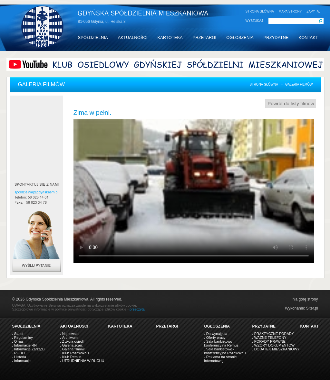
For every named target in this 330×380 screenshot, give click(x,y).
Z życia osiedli (73, 341)
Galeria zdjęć (72, 345)
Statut (19, 334)
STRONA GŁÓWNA (260, 11)
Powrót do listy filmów (290, 103)
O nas (19, 341)
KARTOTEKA (169, 37)
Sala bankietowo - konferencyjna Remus (221, 343)
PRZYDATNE (276, 37)
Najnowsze (71, 334)
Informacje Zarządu (29, 349)
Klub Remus (72, 357)
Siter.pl (312, 308)
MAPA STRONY (290, 11)
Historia (20, 357)
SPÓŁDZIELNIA (93, 37)
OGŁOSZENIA (240, 37)
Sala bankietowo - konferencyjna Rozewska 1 (225, 351)
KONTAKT (308, 37)
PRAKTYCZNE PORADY (274, 334)
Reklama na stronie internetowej (220, 359)
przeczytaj (138, 309)
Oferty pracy (216, 337)
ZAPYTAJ (313, 11)
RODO (19, 353)
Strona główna (264, 84)
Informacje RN (25, 345)
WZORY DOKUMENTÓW (274, 345)
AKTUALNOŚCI (133, 37)
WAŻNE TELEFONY (270, 337)
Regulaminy (23, 337)
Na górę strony (305, 299)
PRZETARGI (204, 37)
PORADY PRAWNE (270, 341)
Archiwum (70, 337)
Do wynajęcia (216, 334)
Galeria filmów (73, 349)
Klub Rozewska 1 (76, 353)
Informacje (22, 361)
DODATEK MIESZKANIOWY (277, 349)
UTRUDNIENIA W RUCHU (83, 361)
